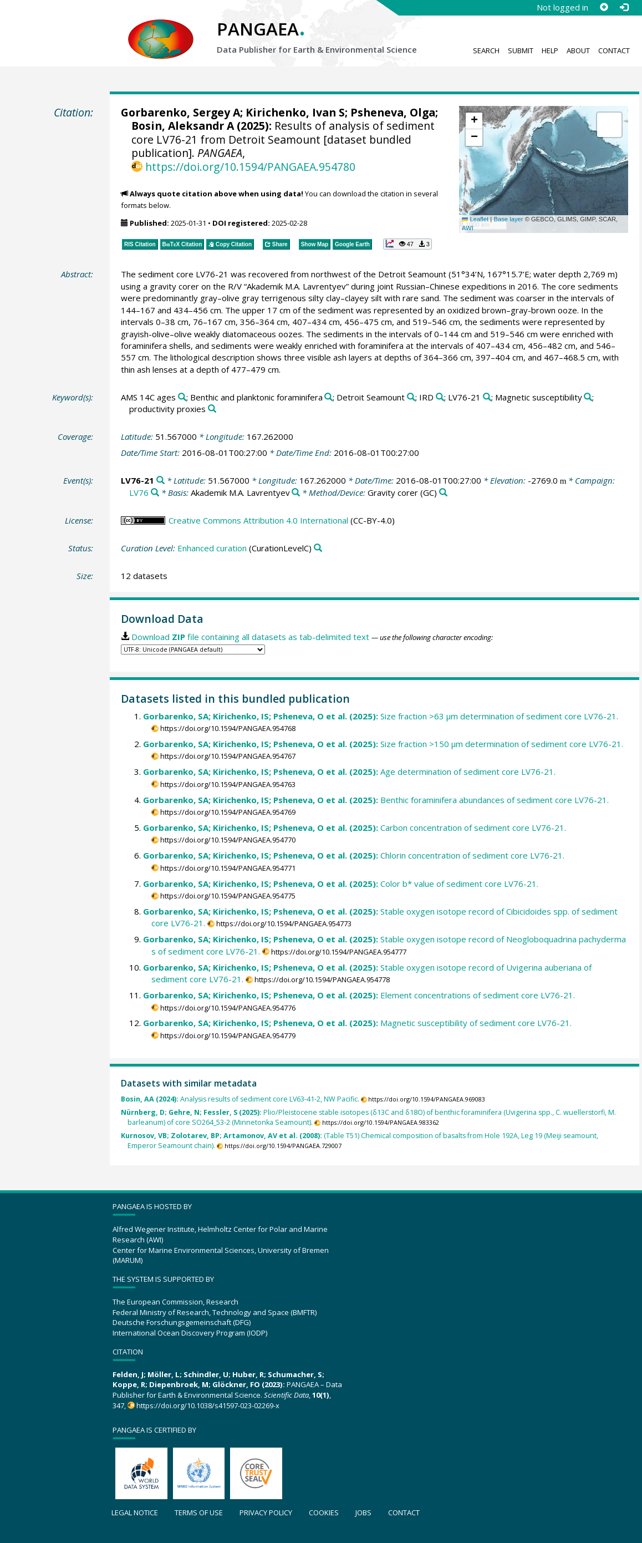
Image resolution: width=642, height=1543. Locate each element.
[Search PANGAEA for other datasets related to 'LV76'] (155, 493)
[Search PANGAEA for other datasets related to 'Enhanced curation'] (318, 548)
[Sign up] (604, 7)
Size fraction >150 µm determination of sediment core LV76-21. (383, 743)
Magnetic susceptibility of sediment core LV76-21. (357, 1022)
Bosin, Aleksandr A (182, 125)
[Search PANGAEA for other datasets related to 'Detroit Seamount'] (411, 397)
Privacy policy (266, 1512)
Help (550, 50)
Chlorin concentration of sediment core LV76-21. (353, 855)
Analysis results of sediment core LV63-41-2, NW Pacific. (240, 1099)
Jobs (363, 1512)
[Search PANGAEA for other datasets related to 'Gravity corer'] (443, 493)
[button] (474, 121)
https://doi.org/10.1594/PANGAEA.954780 (250, 166)
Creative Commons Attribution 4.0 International (258, 520)
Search (486, 50)
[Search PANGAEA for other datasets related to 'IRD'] (440, 397)
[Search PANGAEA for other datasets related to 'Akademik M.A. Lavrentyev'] (296, 493)
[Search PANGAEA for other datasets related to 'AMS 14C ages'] (182, 397)
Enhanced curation (212, 548)
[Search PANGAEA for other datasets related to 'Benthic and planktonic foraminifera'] (328, 397)
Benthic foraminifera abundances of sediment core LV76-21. (376, 799)
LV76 (139, 492)
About (578, 50)
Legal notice (134, 1512)
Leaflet (475, 219)
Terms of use (199, 1512)
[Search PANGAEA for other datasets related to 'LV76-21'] (487, 397)
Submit (520, 50)
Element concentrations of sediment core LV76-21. (359, 995)
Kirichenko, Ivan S (295, 112)
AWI (467, 228)
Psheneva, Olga (392, 112)
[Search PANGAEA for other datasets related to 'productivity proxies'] (212, 409)
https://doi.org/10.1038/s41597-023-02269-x (207, 1405)
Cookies (324, 1512)
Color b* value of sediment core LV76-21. (340, 883)
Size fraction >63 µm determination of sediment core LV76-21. (380, 716)
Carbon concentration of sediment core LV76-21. (354, 827)
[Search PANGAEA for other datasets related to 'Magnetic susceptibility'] (588, 397)
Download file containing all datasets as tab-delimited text (250, 636)
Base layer (508, 219)
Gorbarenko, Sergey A (180, 112)
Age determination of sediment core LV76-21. (349, 771)
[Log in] (624, 7)
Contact (614, 50)
